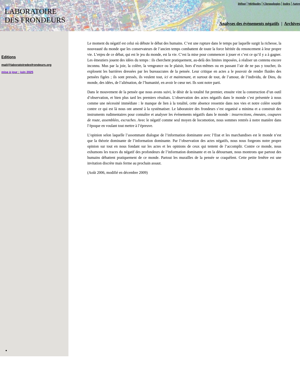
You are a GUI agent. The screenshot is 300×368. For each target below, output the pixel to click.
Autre (296, 3)
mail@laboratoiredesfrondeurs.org (26, 65)
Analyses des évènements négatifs (249, 23)
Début (242, 3)
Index (286, 3)
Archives (292, 23)
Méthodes (254, 3)
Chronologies (271, 3)
